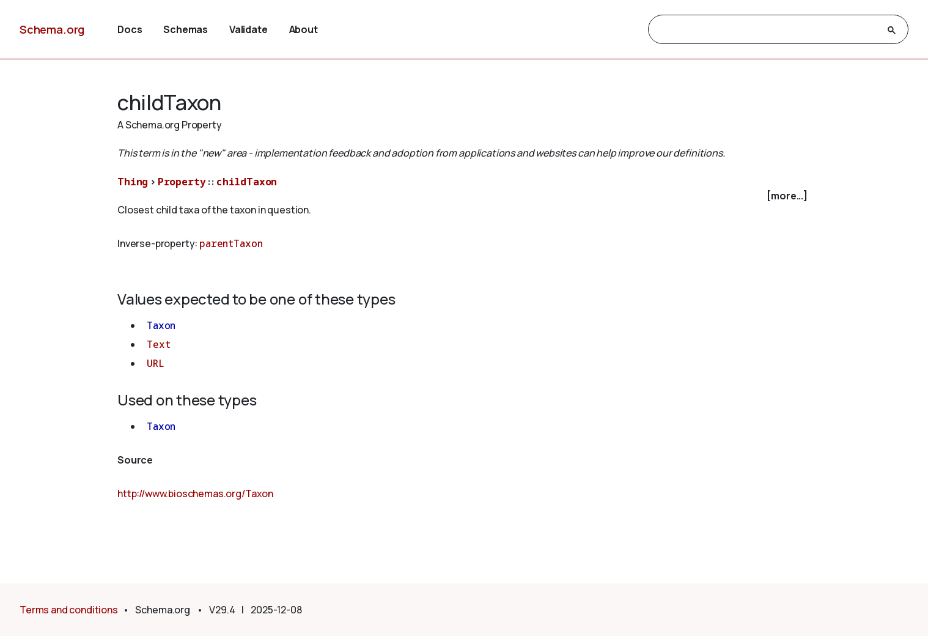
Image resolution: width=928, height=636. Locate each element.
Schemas (185, 29)
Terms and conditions (69, 609)
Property (182, 181)
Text (158, 344)
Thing (132, 181)
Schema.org (52, 29)
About (303, 29)
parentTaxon (230, 243)
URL (155, 363)
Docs (129, 29)
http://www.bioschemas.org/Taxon (195, 493)
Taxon (161, 325)
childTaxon (246, 181)
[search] (767, 29)
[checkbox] (464, 196)
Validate (248, 29)
